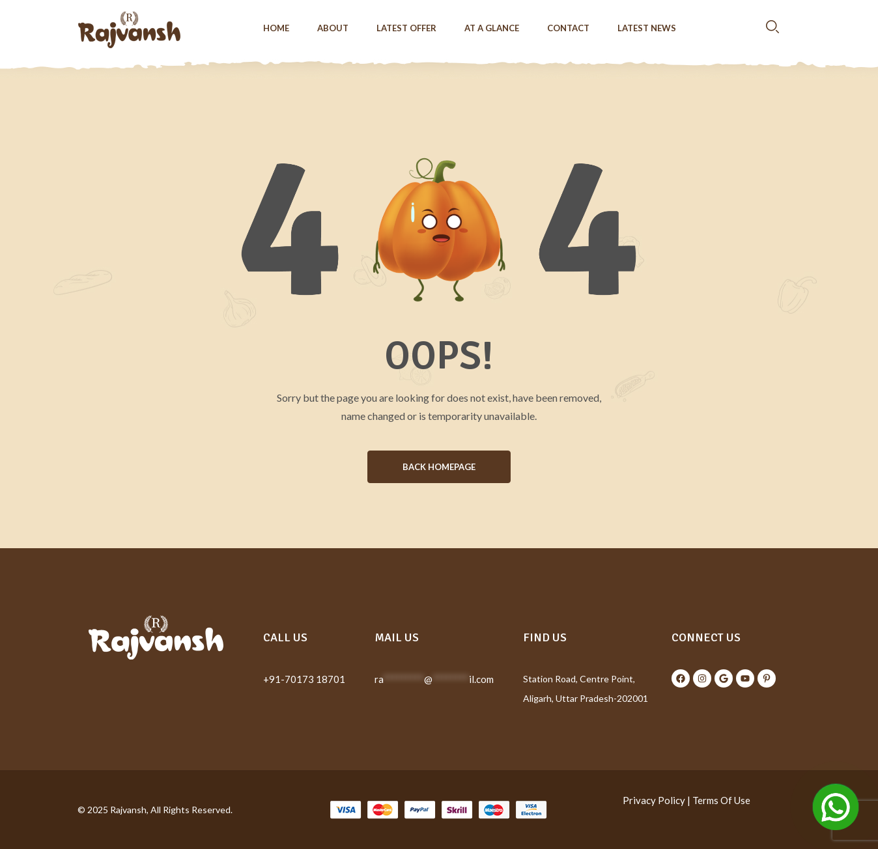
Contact (568, 28)
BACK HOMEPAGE (439, 467)
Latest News (646, 28)
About (332, 28)
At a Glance (491, 28)
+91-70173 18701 (304, 679)
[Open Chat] (835, 806)
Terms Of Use (721, 800)
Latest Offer (406, 28)
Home (276, 28)
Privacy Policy (654, 800)
